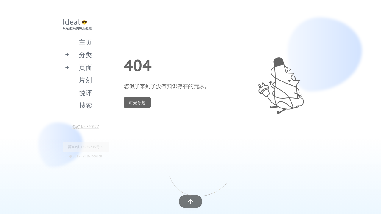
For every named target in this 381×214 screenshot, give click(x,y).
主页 (85, 42)
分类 (85, 54)
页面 (85, 67)
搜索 (85, 105)
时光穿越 (137, 102)
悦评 (85, 92)
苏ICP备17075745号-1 (85, 146)
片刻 (85, 79)
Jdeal (71, 21)
